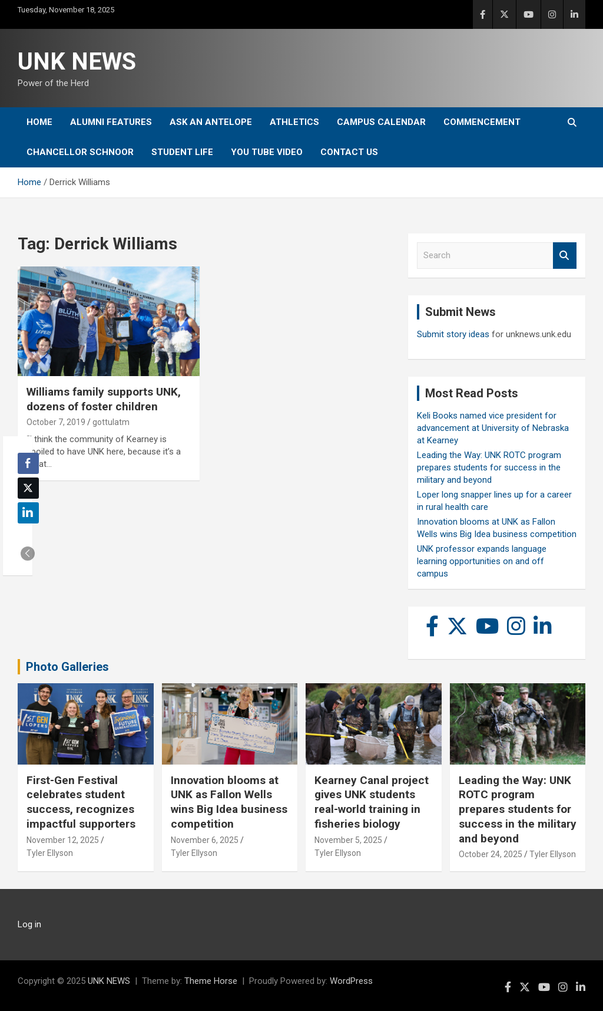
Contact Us (349, 152)
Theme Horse (210, 981)
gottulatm (111, 422)
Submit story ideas (453, 334)
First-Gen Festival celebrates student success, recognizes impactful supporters (80, 802)
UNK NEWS (77, 61)
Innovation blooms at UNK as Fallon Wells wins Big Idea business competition (229, 802)
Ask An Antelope (211, 122)
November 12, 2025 (62, 840)
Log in (29, 924)
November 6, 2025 (204, 840)
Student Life (182, 152)
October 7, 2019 (55, 422)
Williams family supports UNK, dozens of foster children (103, 399)
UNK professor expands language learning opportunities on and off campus (481, 561)
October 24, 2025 (490, 854)
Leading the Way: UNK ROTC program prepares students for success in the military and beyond (489, 467)
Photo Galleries (67, 667)
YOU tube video (267, 152)
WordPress (351, 981)
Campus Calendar (381, 122)
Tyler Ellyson (49, 853)
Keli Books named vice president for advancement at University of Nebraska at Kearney (493, 428)
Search (565, 255)
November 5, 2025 (348, 840)
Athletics (294, 122)
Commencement (482, 122)
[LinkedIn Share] (28, 512)
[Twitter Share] (28, 488)
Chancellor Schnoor (80, 152)
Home (39, 122)
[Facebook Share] (28, 463)
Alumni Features (111, 122)
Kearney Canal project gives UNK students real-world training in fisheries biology (371, 802)
